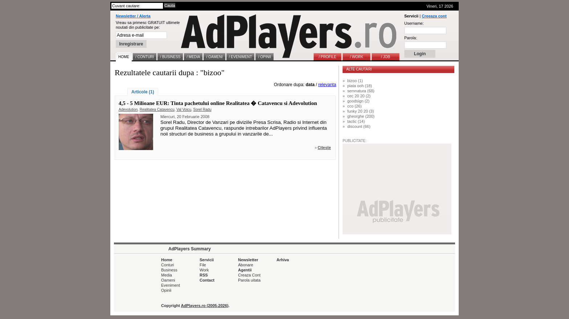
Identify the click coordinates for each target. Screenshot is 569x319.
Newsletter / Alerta (133, 16)
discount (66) (359, 126)
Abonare (245, 265)
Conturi (167, 265)
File (203, 265)
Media (166, 275)
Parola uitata (249, 280)
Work (204, 270)
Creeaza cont (434, 16)
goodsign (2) (358, 101)
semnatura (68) (360, 91)
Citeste (324, 147)
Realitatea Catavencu (157, 110)
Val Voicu (183, 110)
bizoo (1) (355, 80)
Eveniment (170, 285)
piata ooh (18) (359, 86)
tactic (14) (356, 121)
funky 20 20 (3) (360, 111)
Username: (414, 23)
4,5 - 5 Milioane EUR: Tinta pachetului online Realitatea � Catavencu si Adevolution (218, 103)
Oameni (168, 280)
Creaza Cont (249, 275)
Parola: (410, 38)
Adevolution (128, 110)
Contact (207, 280)
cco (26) (354, 106)
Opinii (166, 290)
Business (169, 270)
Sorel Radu (202, 110)
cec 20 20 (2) (359, 96)
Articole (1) (142, 91)
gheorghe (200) (360, 116)
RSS (204, 275)
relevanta (327, 84)
